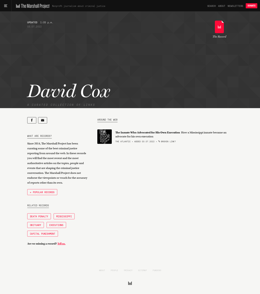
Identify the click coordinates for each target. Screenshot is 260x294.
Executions (56, 225)
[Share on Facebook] (31, 120)
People (114, 270)
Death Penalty (39, 216)
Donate (251, 5)
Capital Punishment (42, 233)
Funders (157, 270)
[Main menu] (5, 6)
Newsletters (235, 5)
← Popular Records (42, 192)
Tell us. (61, 243)
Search (211, 5)
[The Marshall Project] (32, 6)
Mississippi (64, 216)
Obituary (35, 225)
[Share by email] (42, 120)
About (221, 5)
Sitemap (142, 270)
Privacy (128, 270)
